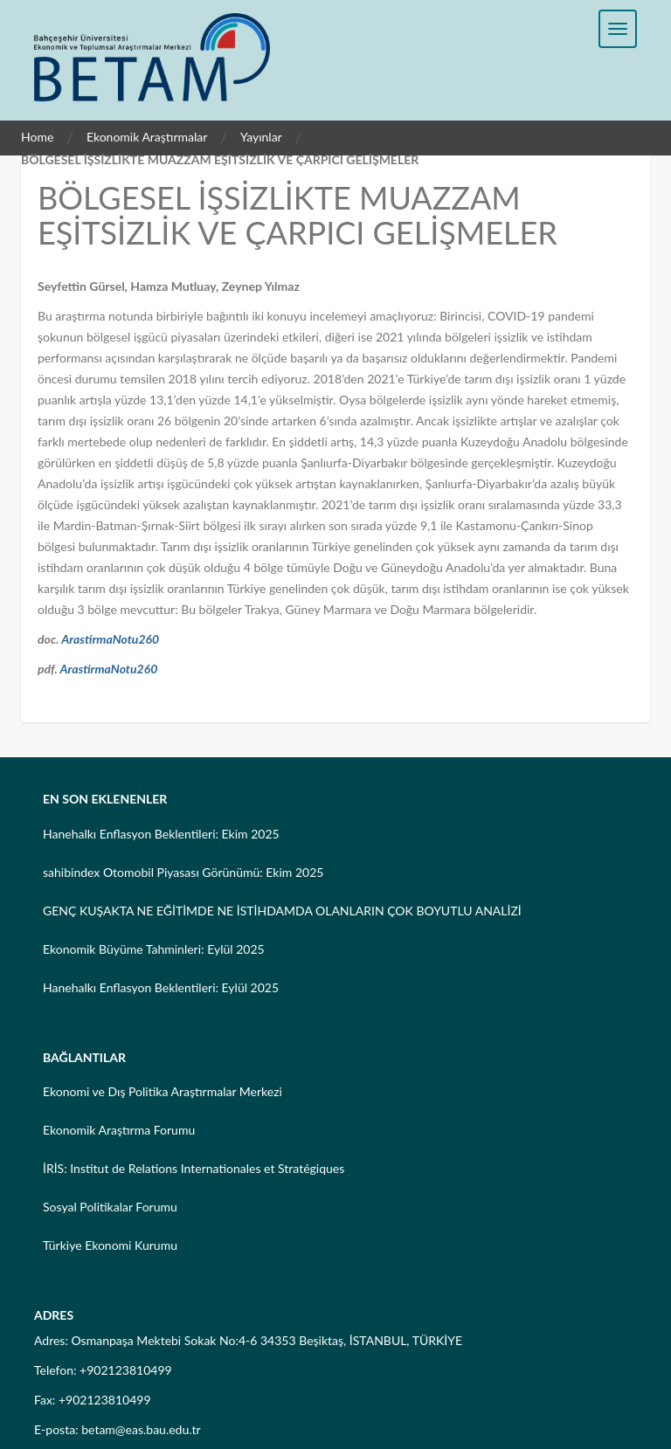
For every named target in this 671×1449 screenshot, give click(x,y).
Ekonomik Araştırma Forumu (119, 1129)
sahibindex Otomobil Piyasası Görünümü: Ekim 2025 (183, 872)
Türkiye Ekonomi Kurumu (110, 1245)
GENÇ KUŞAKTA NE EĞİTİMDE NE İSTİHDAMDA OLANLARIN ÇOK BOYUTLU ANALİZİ (282, 910)
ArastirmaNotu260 (110, 638)
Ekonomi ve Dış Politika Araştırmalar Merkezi (162, 1091)
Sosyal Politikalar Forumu (110, 1206)
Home (37, 136)
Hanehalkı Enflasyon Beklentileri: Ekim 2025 (161, 833)
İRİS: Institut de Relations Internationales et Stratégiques (193, 1168)
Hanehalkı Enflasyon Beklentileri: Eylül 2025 (161, 987)
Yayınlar (261, 136)
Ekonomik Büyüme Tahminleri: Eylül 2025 (154, 949)
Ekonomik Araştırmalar (147, 136)
